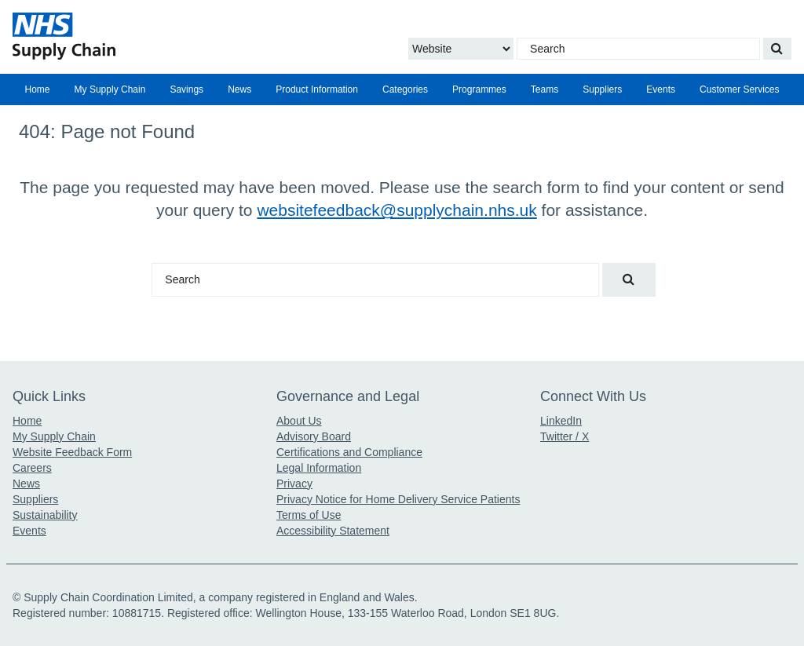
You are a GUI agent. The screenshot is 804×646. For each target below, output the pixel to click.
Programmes (479, 89)
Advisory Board (313, 436)
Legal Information (318, 468)
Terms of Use (308, 515)
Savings (186, 89)
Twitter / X (564, 436)
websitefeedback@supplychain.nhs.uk (396, 210)
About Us (299, 420)
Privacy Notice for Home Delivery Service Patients (398, 499)
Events (660, 89)
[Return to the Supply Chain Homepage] (138, 36)
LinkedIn (561, 420)
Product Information (317, 89)
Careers (32, 468)
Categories (405, 89)
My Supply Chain (110, 89)
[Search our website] (777, 49)
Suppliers (602, 89)
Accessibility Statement (332, 530)
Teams (544, 89)
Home (37, 89)
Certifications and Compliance (349, 452)
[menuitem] (37, 89)
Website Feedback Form (72, 452)
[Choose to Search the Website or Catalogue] (460, 49)
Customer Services (739, 89)
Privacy (294, 483)
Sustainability (45, 515)
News (239, 89)
